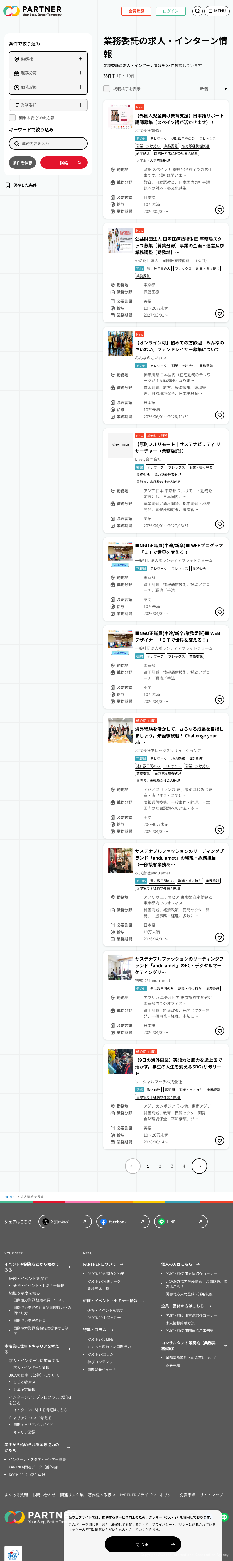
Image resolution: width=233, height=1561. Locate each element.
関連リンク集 (72, 1484)
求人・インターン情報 (29, 1359)
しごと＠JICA (23, 1373)
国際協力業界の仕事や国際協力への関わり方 (41, 1309)
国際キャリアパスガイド (31, 1415)
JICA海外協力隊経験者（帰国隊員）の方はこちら (196, 1283)
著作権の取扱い (101, 1484)
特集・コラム (99, 1328)
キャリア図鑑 (23, 1422)
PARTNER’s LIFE (99, 1337)
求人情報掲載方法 (179, 1321)
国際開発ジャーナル (102, 1366)
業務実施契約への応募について (189, 1354)
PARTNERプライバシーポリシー (147, 1484)
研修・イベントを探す (104, 1308)
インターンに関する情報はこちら (38, 1401)
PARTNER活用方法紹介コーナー (190, 1273)
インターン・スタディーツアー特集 (35, 1449)
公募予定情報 (23, 1381)
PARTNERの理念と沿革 (104, 1273)
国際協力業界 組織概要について (37, 1299)
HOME (9, 1196)
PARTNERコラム (99, 1351)
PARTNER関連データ (103, 1280)
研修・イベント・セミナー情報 (36, 1285)
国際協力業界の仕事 (28, 1318)
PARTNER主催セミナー (104, 1316)
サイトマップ (211, 1484)
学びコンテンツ (99, 1359)
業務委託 (28, 105)
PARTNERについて (104, 1264)
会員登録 (127, 11)
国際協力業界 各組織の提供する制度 (40, 1326)
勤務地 (27, 58)
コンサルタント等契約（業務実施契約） (195, 1343)
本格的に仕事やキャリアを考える (38, 1341)
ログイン (162, 11)
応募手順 (172, 1362)
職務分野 (29, 73)
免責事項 (187, 1484)
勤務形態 (29, 87)
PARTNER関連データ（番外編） (33, 1456)
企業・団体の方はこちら (187, 1304)
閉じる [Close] (169, 1544)
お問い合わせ (44, 1484)
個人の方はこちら (181, 1264)
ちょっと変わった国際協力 (107, 1344)
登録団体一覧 (97, 1287)
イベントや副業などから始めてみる (38, 1267)
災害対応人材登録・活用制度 (187, 1292)
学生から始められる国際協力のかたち (38, 1438)
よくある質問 (16, 1484)
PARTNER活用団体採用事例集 (188, 1328)
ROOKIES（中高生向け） (27, 1464)
